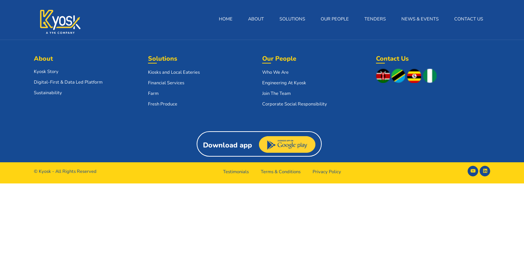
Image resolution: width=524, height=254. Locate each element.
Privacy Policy (327, 172)
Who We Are (275, 72)
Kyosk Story (46, 71)
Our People (335, 19)
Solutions (292, 19)
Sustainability (48, 93)
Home (226, 19)
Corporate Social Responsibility (294, 104)
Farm (153, 93)
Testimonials (236, 172)
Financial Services (166, 83)
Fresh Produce (162, 104)
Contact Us (468, 19)
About (256, 19)
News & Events (420, 19)
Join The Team (276, 93)
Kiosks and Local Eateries (174, 72)
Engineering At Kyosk (284, 83)
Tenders (375, 19)
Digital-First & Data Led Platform (68, 82)
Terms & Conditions (281, 172)
